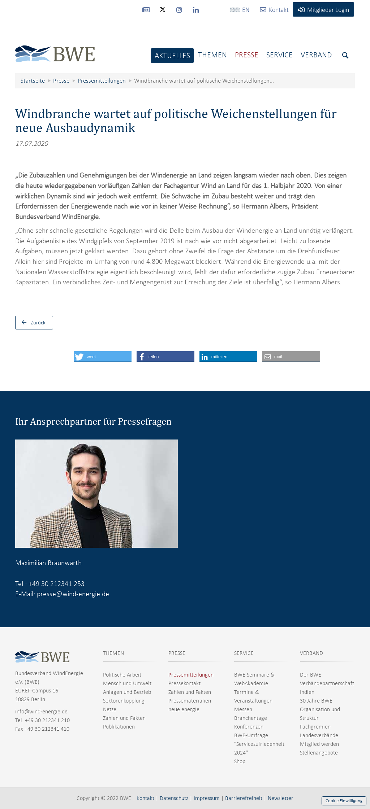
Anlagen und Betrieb (127, 692)
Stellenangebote (319, 752)
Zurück (32, 322)
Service (279, 55)
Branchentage (250, 718)
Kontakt (145, 798)
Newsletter (280, 798)
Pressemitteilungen (191, 674)
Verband (316, 55)
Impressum (207, 798)
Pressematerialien (189, 700)
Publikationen (119, 726)
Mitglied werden (319, 744)
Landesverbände (319, 735)
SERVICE (244, 653)
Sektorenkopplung (124, 700)
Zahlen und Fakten (124, 718)
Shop (239, 761)
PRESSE (176, 653)
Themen (212, 55)
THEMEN (113, 653)
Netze (109, 709)
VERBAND (311, 653)
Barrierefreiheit (243, 798)
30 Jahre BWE (316, 700)
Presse (246, 55)
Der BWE (310, 674)
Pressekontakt (184, 683)
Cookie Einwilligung (344, 801)
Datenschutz (174, 798)
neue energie (183, 709)
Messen (243, 709)
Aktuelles (172, 55)
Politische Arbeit (122, 674)
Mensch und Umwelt (127, 683)
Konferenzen (248, 726)
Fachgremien (315, 726)
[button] (103, 356)
